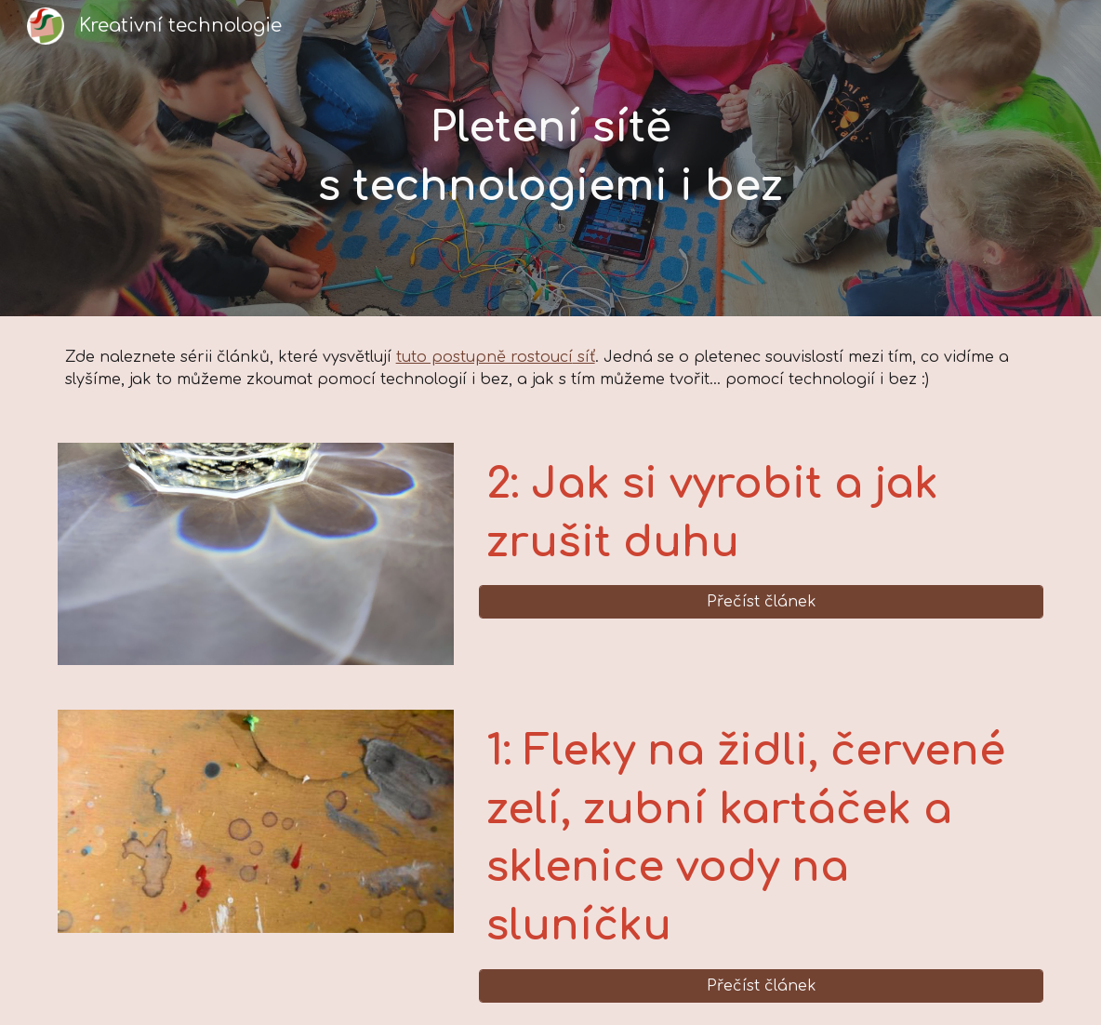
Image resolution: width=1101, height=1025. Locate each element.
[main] (550, 157)
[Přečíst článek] (761, 602)
